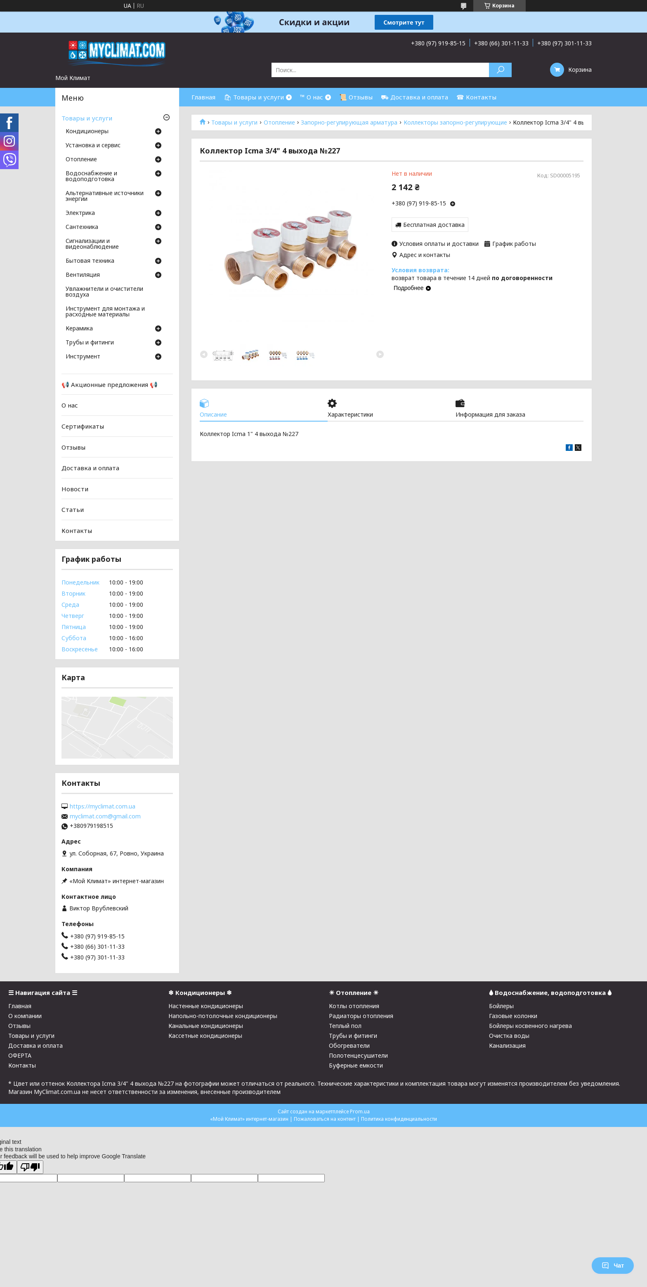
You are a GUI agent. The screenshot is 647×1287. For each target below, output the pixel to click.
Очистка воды (509, 1036)
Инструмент (83, 357)
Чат (613, 1265)
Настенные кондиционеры (205, 1006)
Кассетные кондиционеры (205, 1036)
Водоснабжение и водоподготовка (91, 176)
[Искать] (500, 70)
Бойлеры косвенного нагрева (530, 1026)
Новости (74, 489)
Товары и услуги (234, 122)
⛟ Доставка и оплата (414, 97)
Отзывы (73, 447)
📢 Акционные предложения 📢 (109, 384)
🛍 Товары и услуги (254, 97)
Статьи (72, 509)
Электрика (80, 213)
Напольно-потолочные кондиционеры (222, 1016)
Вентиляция (83, 275)
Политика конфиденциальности (399, 1118)
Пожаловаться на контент (325, 1118)
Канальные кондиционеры (205, 1026)
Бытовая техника (90, 261)
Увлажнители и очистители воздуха (104, 292)
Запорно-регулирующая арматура (349, 122)
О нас (69, 405)
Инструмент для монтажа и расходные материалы (105, 312)
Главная (203, 97)
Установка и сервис (93, 145)
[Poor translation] (30, 1167)
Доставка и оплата (90, 468)
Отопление (279, 122)
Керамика (79, 328)
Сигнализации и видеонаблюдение (92, 244)
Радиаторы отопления (361, 1016)
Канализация (507, 1045)
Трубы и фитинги (90, 342)
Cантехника (82, 227)
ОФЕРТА (19, 1055)
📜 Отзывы (356, 97)
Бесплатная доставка (434, 225)
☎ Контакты (476, 97)
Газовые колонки (513, 1016)
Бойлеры (501, 1006)
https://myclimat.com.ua (102, 806)
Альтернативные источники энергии (105, 196)
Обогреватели (349, 1045)
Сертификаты (82, 426)
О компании (25, 1016)
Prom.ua (360, 1111)
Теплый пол (345, 1026)
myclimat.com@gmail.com (105, 816)
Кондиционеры (87, 131)
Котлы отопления (354, 1006)
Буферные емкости (356, 1065)
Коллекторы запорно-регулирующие (455, 122)
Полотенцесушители (358, 1055)
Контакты (76, 530)
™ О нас (311, 97)
